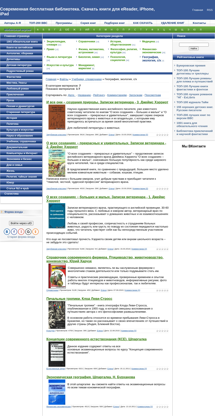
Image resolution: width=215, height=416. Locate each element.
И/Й (87, 29)
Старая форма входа (21, 236)
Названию (84, 95)
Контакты (199, 23)
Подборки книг (114, 23)
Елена (111, 135)
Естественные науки (55, 369)
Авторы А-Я (12, 23)
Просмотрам (153, 95)
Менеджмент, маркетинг (87, 67)
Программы (64, 23)
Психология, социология (118, 59)
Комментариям (117, 95)
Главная (51, 79)
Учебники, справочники (87, 79)
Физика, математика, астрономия (91, 51)
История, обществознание (120, 43)
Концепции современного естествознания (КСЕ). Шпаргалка (96, 339)
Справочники (87, 41)
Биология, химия (89, 57)
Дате (71, 95)
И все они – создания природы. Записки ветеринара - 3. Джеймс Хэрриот (107, 102)
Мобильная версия (17, 29)
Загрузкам (135, 95)
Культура (50, 331)
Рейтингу (99, 95)
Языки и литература (59, 57)
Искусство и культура (60, 65)
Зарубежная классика (56, 135)
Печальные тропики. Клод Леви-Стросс (79, 298)
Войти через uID (21, 223)
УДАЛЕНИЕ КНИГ (173, 23)
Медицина (148, 41)
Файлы (64, 79)
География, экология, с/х (151, 58)
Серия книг (88, 23)
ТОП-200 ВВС (38, 23)
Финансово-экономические (151, 51)
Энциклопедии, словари (56, 43)
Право (50, 49)
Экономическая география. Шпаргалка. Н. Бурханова (90, 377)
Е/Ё (67, 29)
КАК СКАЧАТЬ (143, 23)
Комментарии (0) (140, 135)
